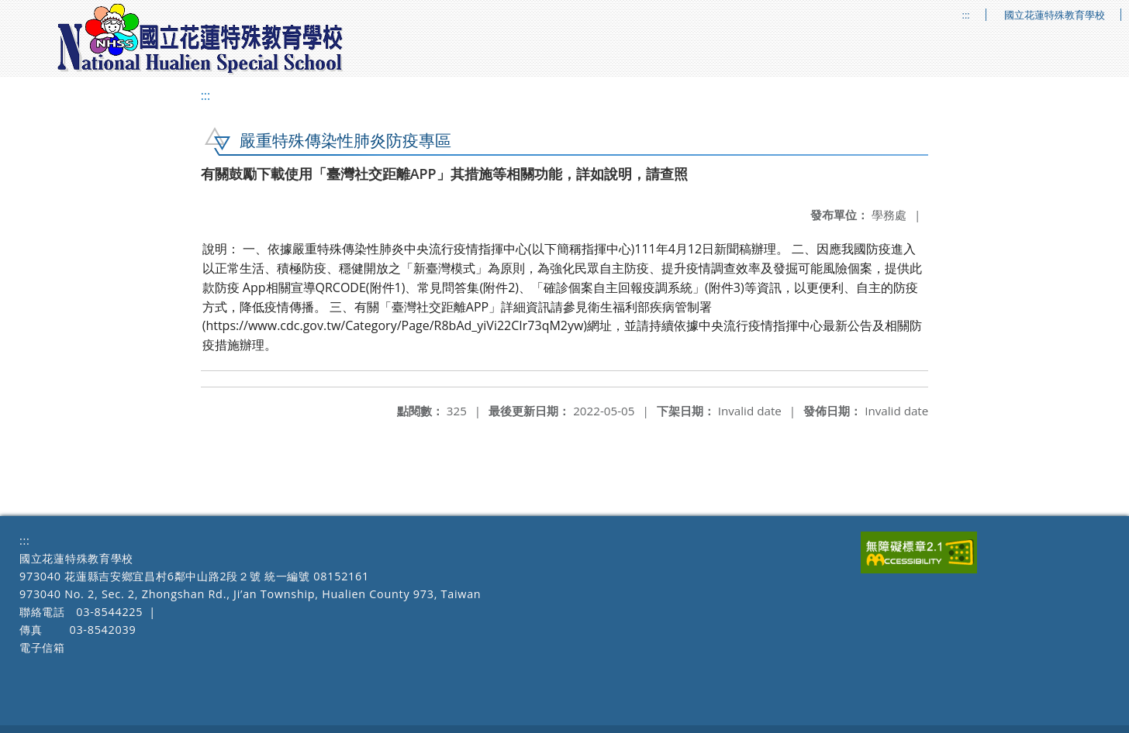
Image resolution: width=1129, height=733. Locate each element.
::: (966, 15)
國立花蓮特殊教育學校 (1054, 15)
